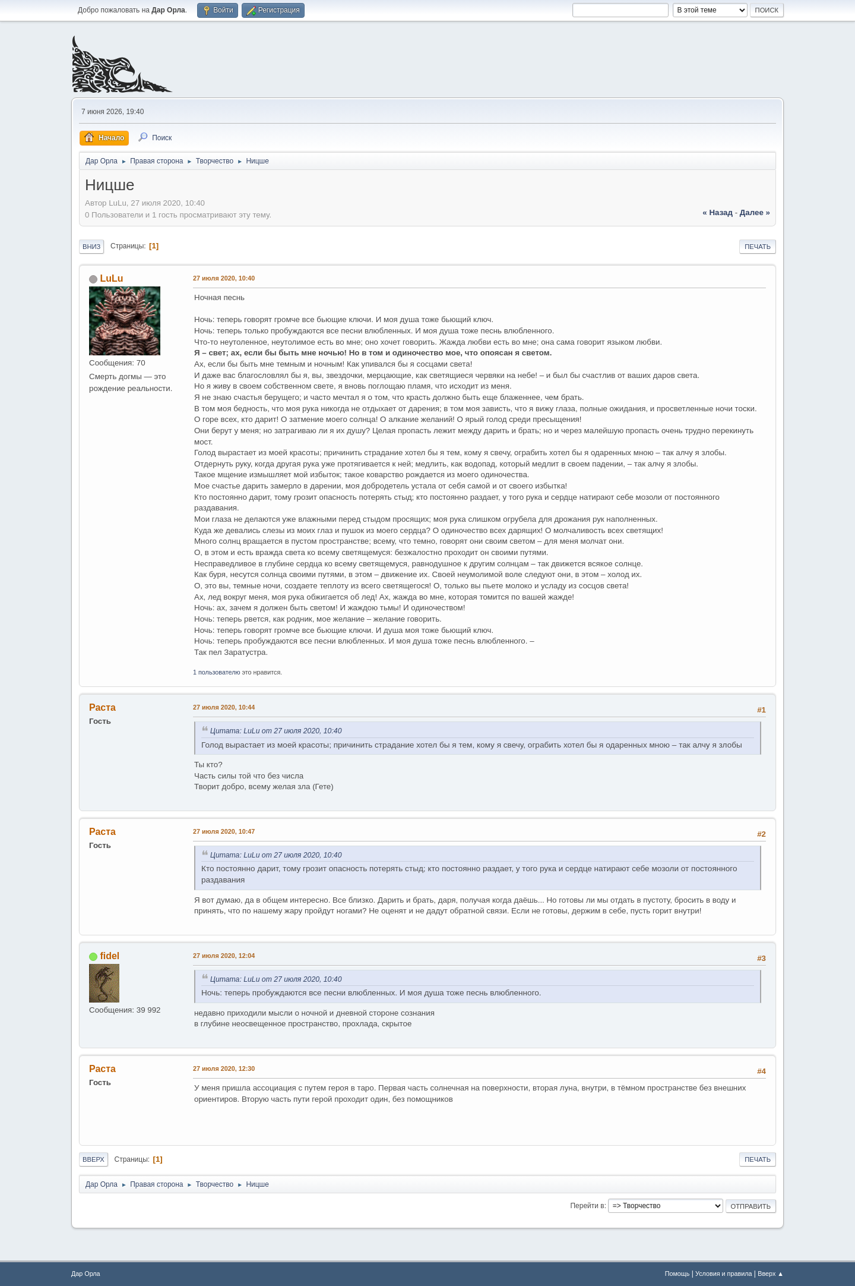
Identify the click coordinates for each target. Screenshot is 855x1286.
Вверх (93, 1159)
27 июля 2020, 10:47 (224, 831)
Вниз (91, 246)
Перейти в (587, 1206)
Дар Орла (85, 1273)
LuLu (111, 278)
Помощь (677, 1273)
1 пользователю (216, 672)
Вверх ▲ (771, 1273)
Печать (758, 246)
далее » (755, 212)
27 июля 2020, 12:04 (224, 955)
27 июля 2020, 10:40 (224, 278)
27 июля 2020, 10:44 (224, 707)
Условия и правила (723, 1273)
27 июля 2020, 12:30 (224, 1068)
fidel (109, 956)
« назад (717, 212)
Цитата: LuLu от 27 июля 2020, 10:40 (275, 731)
